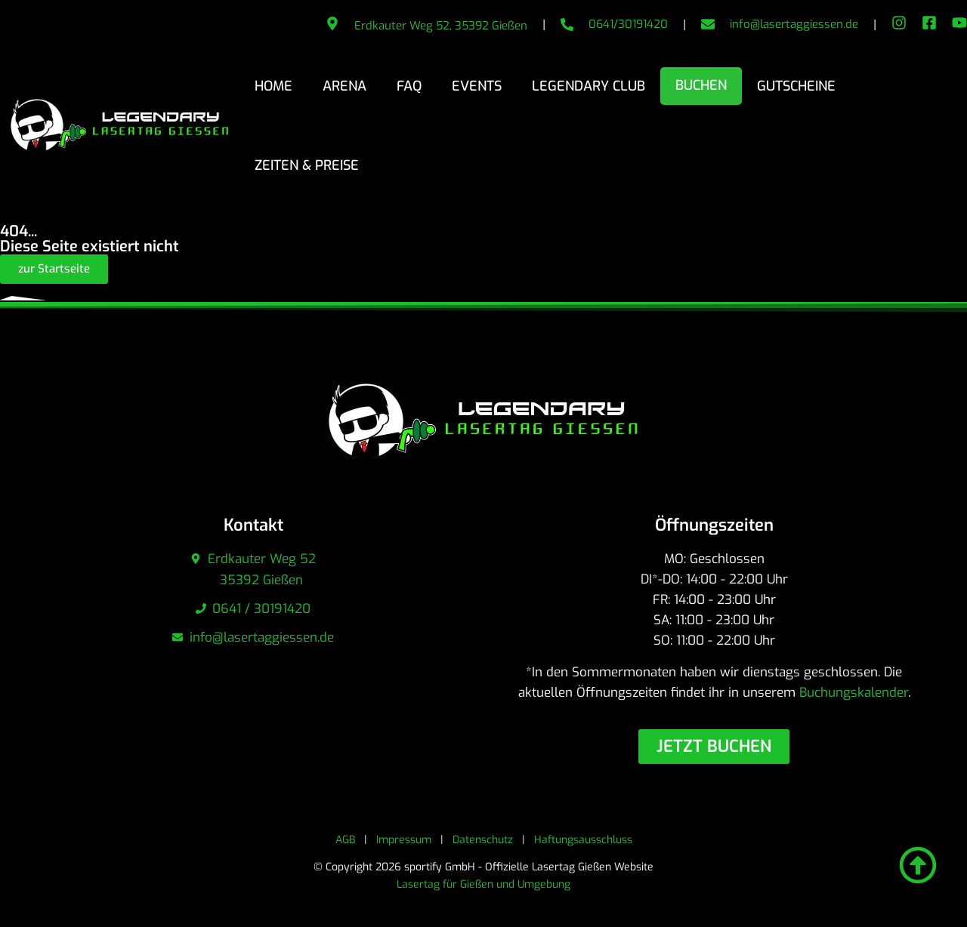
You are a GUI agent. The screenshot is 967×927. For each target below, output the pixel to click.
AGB (345, 840)
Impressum (403, 840)
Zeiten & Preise (307, 165)
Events (477, 86)
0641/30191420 (628, 24)
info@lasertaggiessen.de (794, 24)
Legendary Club (588, 86)
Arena (344, 86)
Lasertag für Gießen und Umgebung (483, 884)
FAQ (409, 86)
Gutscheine (796, 86)
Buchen (701, 85)
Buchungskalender (853, 692)
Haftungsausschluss (583, 840)
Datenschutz (483, 840)
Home (273, 86)
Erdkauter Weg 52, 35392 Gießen (440, 25)
